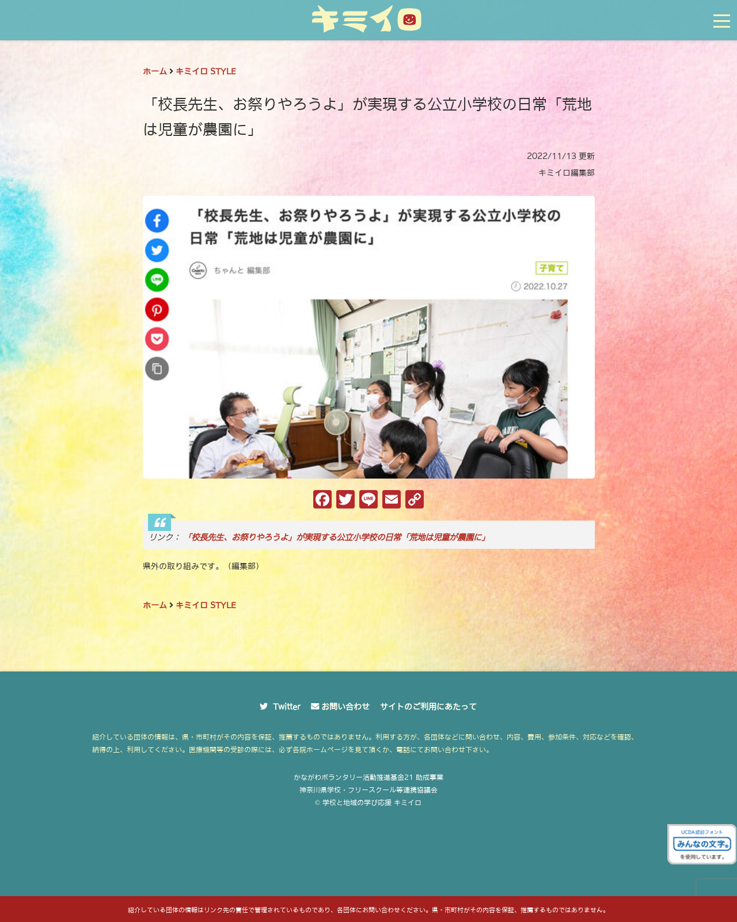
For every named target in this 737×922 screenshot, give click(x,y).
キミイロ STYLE (206, 71)
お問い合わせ (345, 707)
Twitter (287, 707)
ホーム (155, 71)
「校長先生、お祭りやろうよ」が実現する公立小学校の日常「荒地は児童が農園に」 (336, 537)
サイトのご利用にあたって (428, 707)
